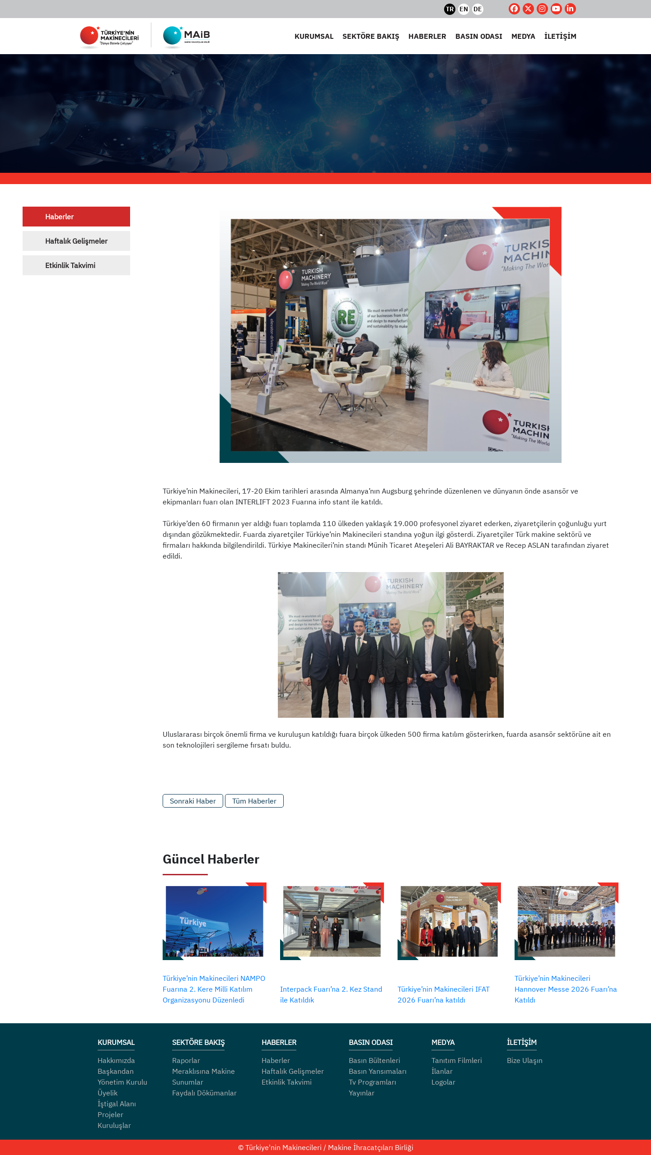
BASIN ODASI (478, 36)
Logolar (443, 1081)
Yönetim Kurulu (122, 1081)
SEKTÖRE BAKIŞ (370, 36)
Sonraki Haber (193, 800)
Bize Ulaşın (525, 1060)
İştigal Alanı (117, 1103)
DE (477, 9)
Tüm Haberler (254, 800)
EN (463, 9)
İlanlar (442, 1071)
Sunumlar (187, 1081)
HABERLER (427, 36)
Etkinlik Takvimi (70, 265)
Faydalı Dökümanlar (204, 1092)
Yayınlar (362, 1092)
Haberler (59, 216)
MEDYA (523, 36)
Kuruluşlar (114, 1125)
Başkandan (116, 1071)
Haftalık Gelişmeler (76, 240)
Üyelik (107, 1092)
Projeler (110, 1114)
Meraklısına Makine (203, 1071)
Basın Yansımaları (378, 1071)
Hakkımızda (116, 1060)
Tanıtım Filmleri (456, 1060)
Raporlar (186, 1060)
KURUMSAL (314, 36)
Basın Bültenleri (374, 1060)
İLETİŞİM (560, 36)
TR (450, 9)
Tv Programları (372, 1081)
